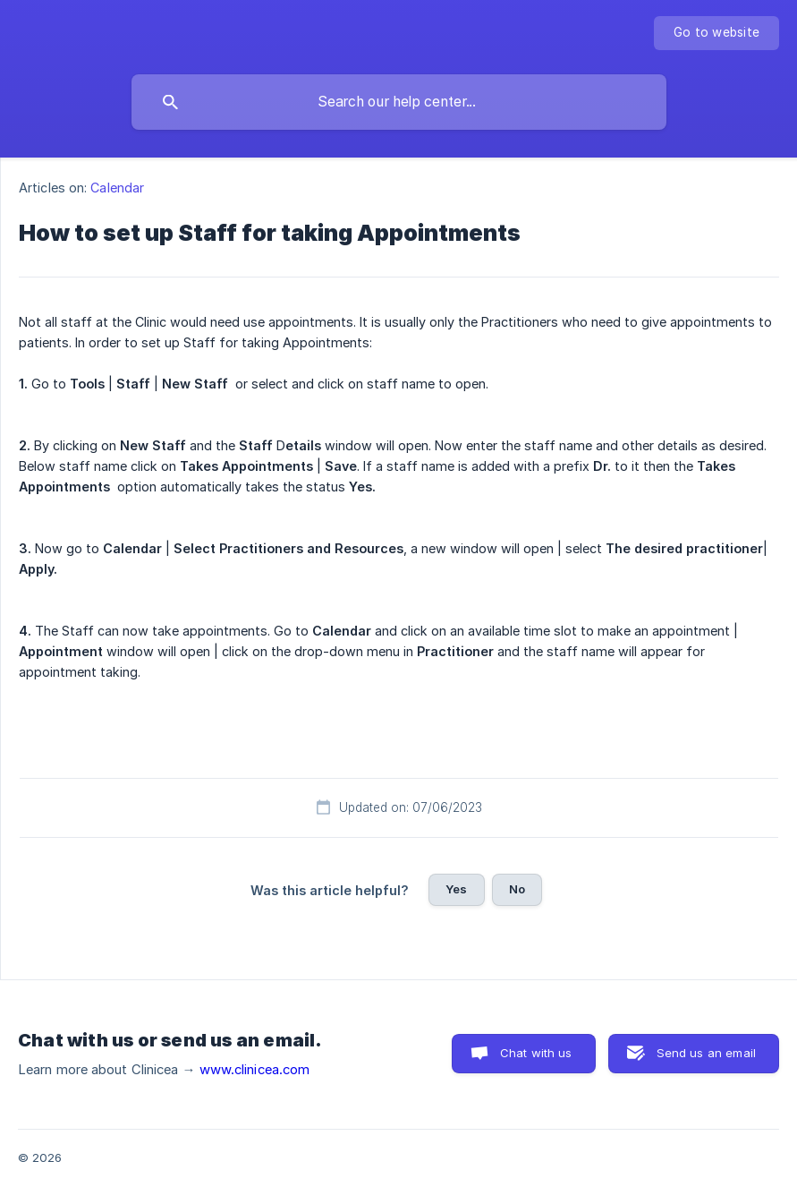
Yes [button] (456, 889)
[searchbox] (398, 102)
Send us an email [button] (706, 1053)
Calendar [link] (117, 187)
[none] (716, 33)
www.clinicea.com (254, 1070)
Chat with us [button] (536, 1053)
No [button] (517, 889)
